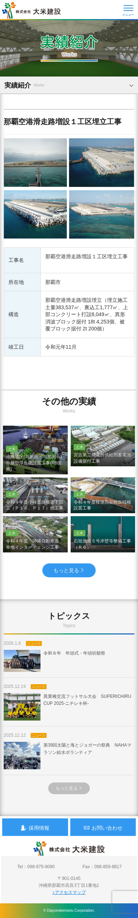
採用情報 (35, 828)
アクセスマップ (69, 892)
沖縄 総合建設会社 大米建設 (31, 10)
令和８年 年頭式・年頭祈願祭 (54, 661)
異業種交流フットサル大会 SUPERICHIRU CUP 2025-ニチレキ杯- (67, 707)
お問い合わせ (103, 828)
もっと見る (69, 570)
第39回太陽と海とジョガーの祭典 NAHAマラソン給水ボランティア (67, 755)
